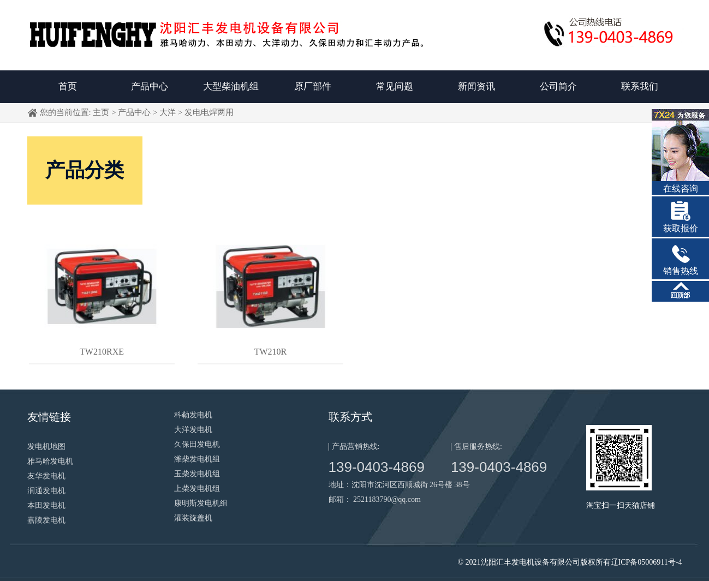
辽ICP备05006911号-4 (646, 562)
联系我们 (639, 86)
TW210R (270, 351)
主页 (101, 112)
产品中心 (149, 86)
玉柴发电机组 (197, 474)
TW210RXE (102, 351)
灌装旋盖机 (193, 518)
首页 (67, 86)
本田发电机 (46, 505)
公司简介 (558, 86)
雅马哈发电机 (50, 461)
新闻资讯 (476, 86)
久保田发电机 (197, 444)
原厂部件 (312, 86)
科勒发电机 (193, 415)
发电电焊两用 (209, 112)
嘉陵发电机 (46, 520)
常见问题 (394, 86)
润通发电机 (46, 491)
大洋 (167, 112)
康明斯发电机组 (201, 503)
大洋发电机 (193, 430)
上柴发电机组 (197, 488)
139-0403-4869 (377, 467)
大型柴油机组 (231, 86)
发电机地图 (46, 446)
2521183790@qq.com (387, 499)
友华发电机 (46, 476)
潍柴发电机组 (197, 459)
